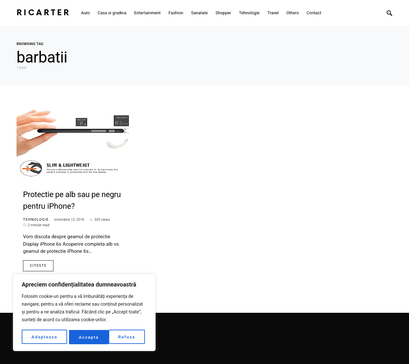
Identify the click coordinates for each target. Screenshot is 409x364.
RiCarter (44, 13)
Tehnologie (36, 219)
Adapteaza (44, 337)
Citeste (38, 266)
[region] (84, 313)
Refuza (87, 337)
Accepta (127, 337)
